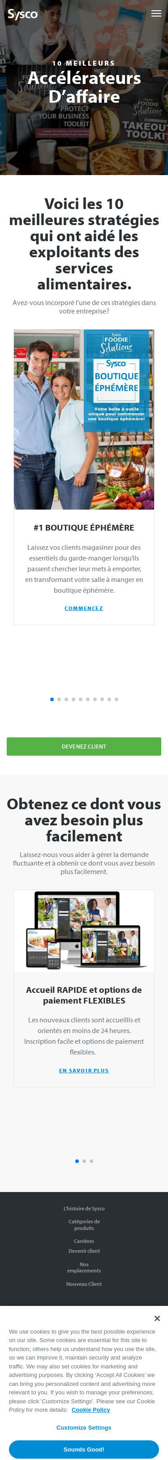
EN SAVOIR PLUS (84, 1070)
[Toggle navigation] (156, 13)
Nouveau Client (84, 1283)
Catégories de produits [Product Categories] (84, 1224)
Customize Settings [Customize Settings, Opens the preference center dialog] (84, 1434)
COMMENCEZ (84, 608)
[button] (52, 699)
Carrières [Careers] (84, 1241)
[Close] (157, 1324)
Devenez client (84, 746)
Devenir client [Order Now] (84, 1250)
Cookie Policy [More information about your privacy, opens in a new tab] (91, 1416)
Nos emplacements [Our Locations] (84, 1267)
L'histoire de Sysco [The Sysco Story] (84, 1208)
